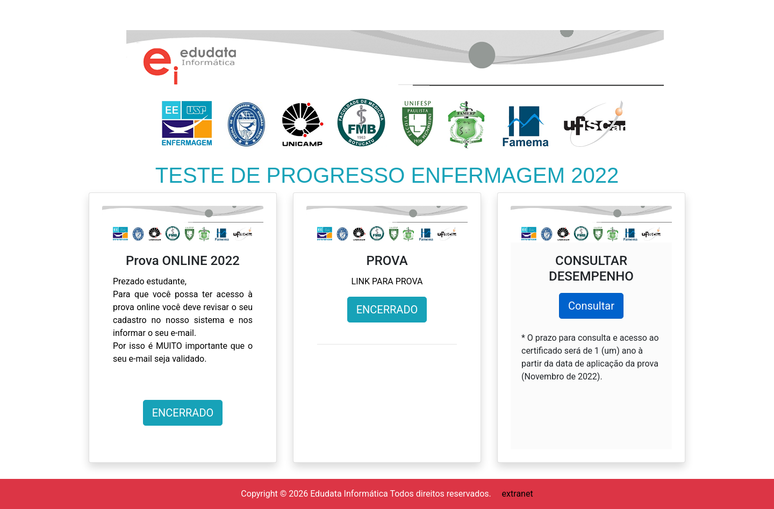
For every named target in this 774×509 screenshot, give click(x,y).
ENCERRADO (183, 412)
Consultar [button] (591, 305)
